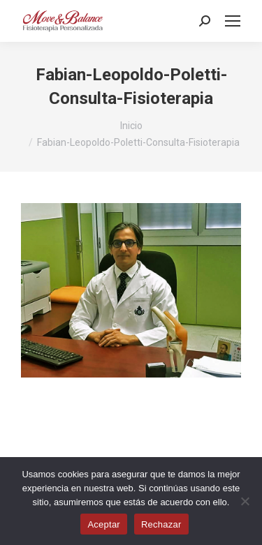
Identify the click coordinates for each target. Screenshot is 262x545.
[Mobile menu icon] (232, 21)
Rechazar (161, 524)
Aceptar (103, 524)
